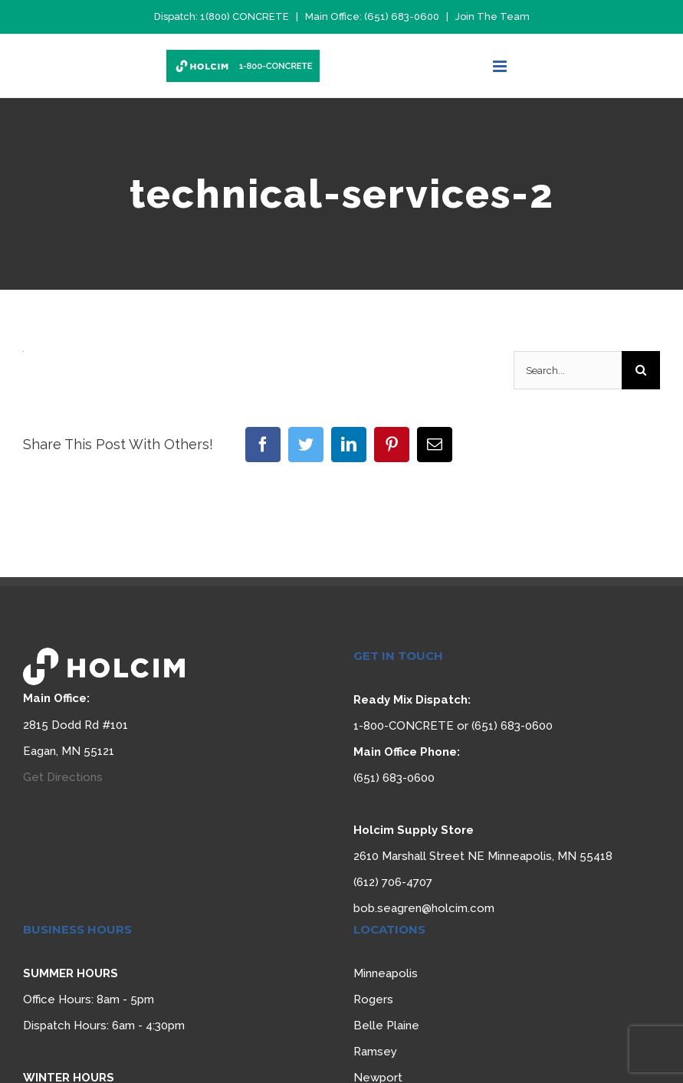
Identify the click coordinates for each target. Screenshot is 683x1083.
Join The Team (492, 16)
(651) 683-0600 (401, 16)
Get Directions (63, 777)
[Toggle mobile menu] (501, 66)
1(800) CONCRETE (244, 16)
